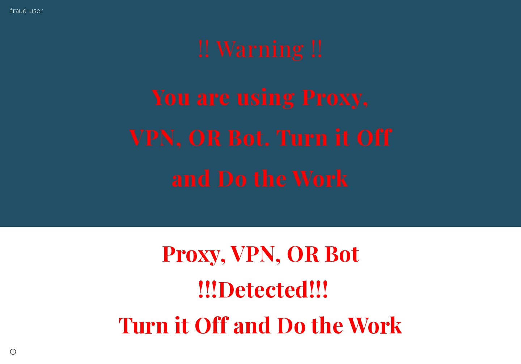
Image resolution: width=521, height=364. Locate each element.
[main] (260, 113)
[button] (13, 352)
